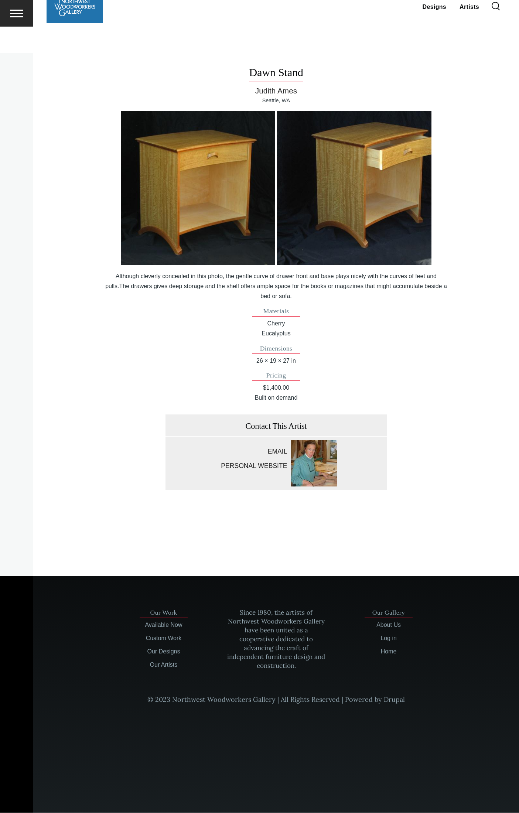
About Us (388, 625)
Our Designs (163, 652)
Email (277, 451)
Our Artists (164, 665)
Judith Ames (276, 91)
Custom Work (164, 638)
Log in (388, 638)
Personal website (254, 466)
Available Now (163, 625)
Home (389, 652)
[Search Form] (496, 33)
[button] (198, 188)
